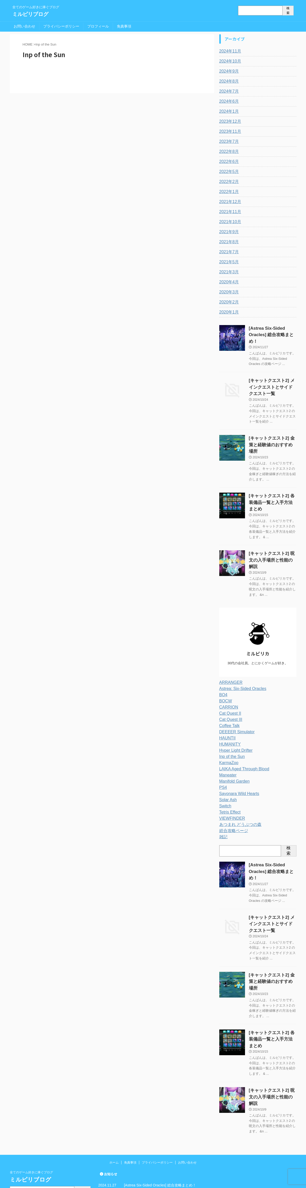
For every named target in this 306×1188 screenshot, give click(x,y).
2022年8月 (228, 152)
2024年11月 (229, 51)
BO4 (222, 660)
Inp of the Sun (230, 722)
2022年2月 (228, 182)
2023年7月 (228, 141)
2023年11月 (229, 131)
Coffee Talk (228, 691)
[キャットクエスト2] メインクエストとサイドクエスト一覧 (272, 378)
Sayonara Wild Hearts (236, 759)
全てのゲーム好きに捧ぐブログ (31, 1103)
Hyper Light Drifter (234, 716)
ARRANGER (229, 648)
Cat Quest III (229, 685)
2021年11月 (229, 212)
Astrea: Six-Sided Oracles (239, 654)
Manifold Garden (232, 747)
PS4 (222, 753)
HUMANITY (228, 709)
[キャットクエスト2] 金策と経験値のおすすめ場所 (164, 1133)
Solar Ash (227, 765)
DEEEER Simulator (234, 697)
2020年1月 (228, 312)
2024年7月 (228, 91)
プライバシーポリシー (61, 26)
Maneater (226, 740)
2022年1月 (228, 192)
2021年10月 (229, 222)
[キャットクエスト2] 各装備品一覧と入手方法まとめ (166, 1142)
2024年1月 (228, 111)
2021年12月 (229, 202)
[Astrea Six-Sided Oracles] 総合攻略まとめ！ (160, 1116)
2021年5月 (228, 262)
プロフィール (98, 26)
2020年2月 (228, 302)
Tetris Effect (228, 777)
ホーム (114, 1093)
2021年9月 (228, 232)
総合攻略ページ (231, 796)
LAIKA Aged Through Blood (241, 734)
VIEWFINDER (230, 784)
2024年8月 (228, 81)
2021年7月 (228, 252)
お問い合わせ (24, 26)
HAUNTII (226, 703)
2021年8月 (228, 242)
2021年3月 (228, 272)
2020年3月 (228, 292)
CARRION (227, 672)
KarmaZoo (227, 728)
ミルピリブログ (30, 14)
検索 (288, 10)
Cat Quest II (229, 679)
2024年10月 (229, 61)
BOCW (225, 666)
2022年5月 (228, 172)
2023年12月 (229, 121)
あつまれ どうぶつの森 (237, 790)
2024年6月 (228, 101)
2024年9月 (228, 71)
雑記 (222, 802)
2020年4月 (228, 282)
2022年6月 (228, 162)
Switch (224, 771)
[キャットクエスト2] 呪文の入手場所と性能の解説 (164, 1151)
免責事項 (124, 26)
